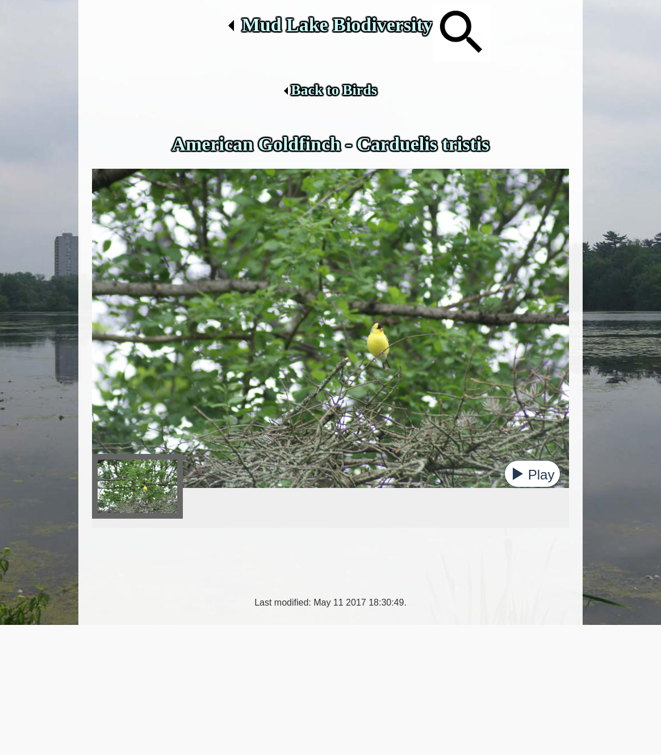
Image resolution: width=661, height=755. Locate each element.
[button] (532, 474)
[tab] (137, 486)
